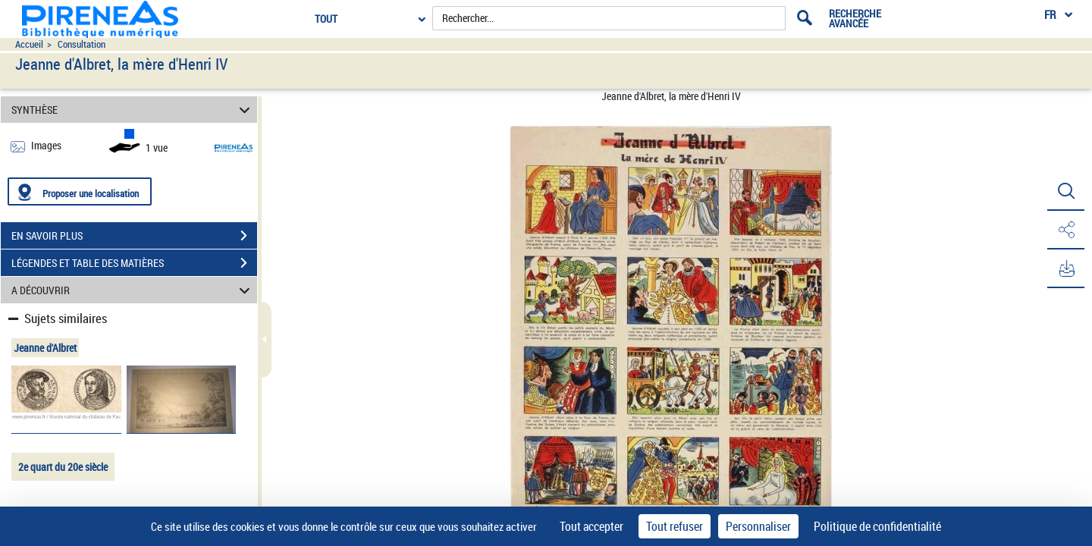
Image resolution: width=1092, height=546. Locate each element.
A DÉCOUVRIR (133, 290)
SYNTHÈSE (133, 109)
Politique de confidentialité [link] (877, 526)
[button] (1065, 192)
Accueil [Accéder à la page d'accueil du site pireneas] (29, 44)
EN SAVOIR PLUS (134, 235)
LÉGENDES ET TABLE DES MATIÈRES (134, 263)
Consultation (81, 44)
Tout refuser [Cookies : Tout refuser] (674, 526)
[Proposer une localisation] (80, 191)
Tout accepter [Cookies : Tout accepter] (591, 526)
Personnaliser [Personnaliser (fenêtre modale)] (758, 526)
